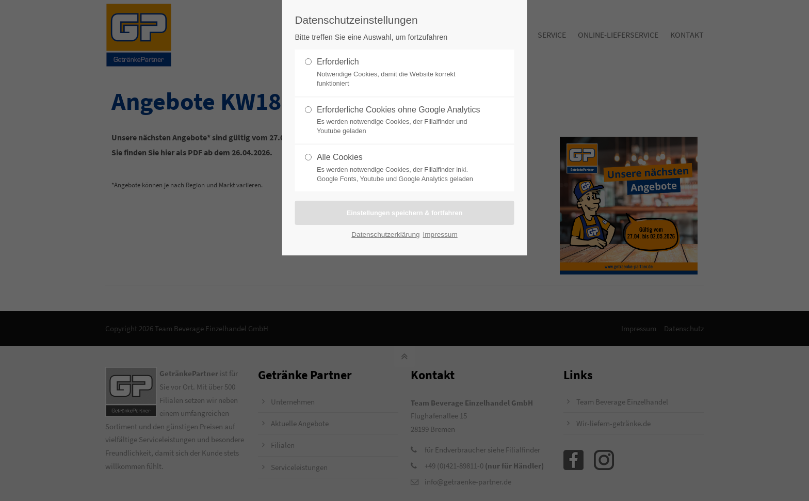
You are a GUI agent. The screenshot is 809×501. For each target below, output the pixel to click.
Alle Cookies (400, 168)
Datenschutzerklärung (385, 234)
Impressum (440, 234)
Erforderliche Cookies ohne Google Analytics (400, 120)
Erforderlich (400, 72)
